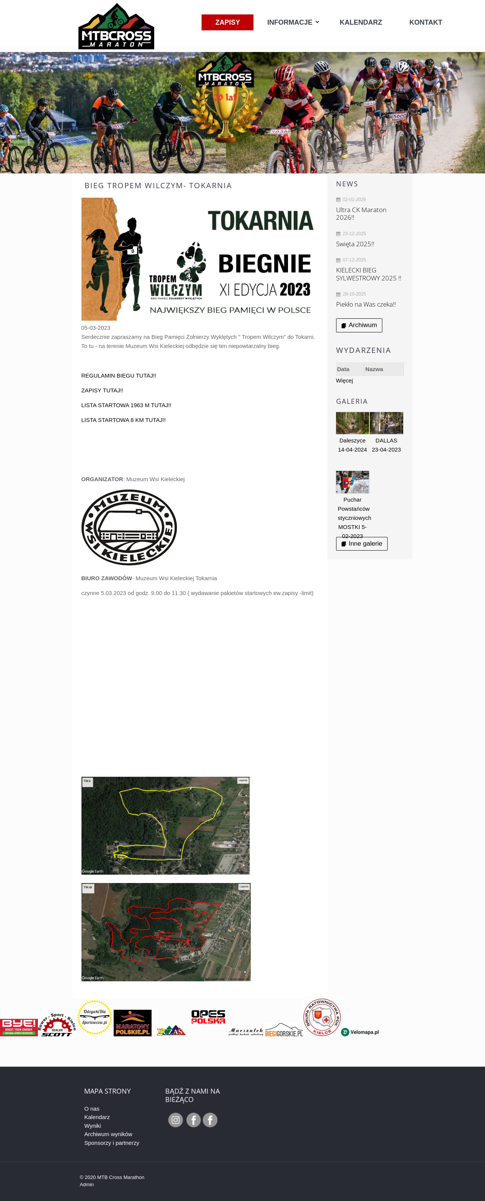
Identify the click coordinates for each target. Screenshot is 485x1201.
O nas (91, 1108)
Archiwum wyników (108, 1134)
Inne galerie (361, 543)
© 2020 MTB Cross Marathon (112, 1177)
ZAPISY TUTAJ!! (102, 390)
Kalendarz (361, 22)
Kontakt (426, 22)
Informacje (289, 22)
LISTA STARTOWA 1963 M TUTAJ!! (126, 405)
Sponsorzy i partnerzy (111, 1143)
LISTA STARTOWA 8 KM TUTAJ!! (123, 420)
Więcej (344, 380)
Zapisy (227, 22)
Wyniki (92, 1125)
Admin (87, 1184)
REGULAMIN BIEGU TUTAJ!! (118, 375)
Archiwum (359, 325)
